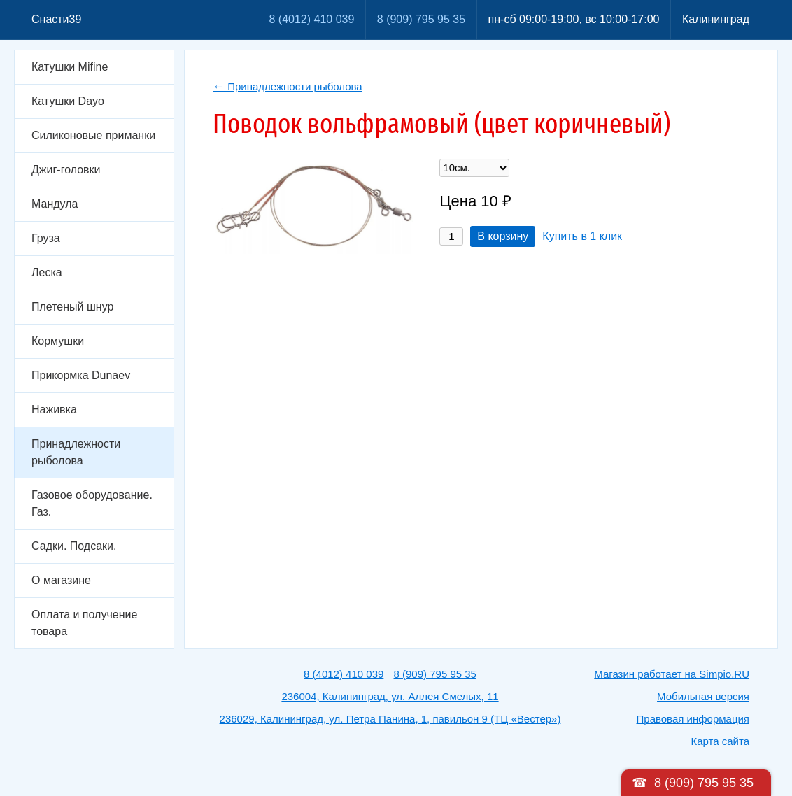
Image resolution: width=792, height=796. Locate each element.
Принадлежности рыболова (75, 452)
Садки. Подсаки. (73, 546)
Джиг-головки (66, 170)
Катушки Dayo (67, 101)
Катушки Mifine (69, 67)
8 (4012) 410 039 (311, 19)
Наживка (54, 409)
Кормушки (57, 341)
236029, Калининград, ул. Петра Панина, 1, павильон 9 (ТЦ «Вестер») (390, 719)
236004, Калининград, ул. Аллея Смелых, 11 (389, 696)
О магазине (61, 580)
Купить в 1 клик (582, 236)
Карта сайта (720, 741)
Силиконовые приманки (93, 135)
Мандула (54, 204)
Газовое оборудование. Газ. (92, 503)
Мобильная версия (703, 696)
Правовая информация (693, 719)
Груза (45, 238)
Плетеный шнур (72, 307)
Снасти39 (56, 19)
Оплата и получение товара (84, 623)
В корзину (502, 236)
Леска (46, 272)
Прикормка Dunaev (80, 375)
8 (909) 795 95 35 (421, 19)
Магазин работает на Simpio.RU (671, 674)
